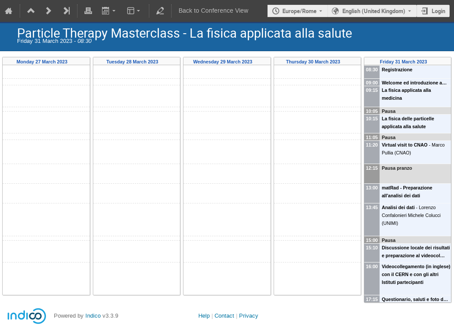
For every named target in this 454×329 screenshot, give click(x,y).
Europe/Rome (299, 11)
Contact (224, 315)
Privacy (248, 315)
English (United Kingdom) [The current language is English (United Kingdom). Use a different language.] (373, 11)
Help (204, 315)
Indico (93, 315)
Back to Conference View (213, 11)
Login (438, 11)
